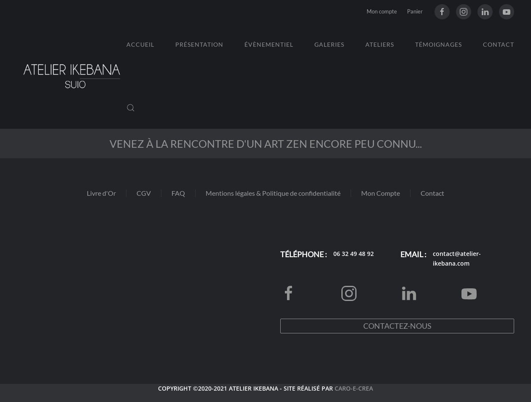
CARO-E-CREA (354, 388)
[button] (130, 108)
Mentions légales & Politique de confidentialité (273, 193)
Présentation (199, 44)
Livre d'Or (101, 193)
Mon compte (382, 11)
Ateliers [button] (379, 44)
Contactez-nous (397, 325)
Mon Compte (380, 193)
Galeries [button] (329, 44)
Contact (498, 44)
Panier (415, 11)
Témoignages (438, 44)
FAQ (178, 193)
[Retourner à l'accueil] (71, 76)
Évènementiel (268, 44)
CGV (144, 193)
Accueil (140, 44)
